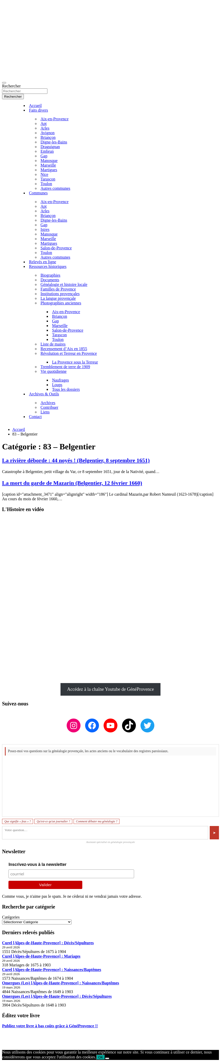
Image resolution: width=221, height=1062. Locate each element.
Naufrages (60, 380)
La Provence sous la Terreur (75, 362)
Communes (38, 193)
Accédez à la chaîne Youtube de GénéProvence (110, 689)
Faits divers (38, 110)
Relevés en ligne (42, 262)
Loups (57, 385)
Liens (45, 412)
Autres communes (55, 188)
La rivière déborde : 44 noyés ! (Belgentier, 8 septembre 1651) (76, 460)
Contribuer (49, 407)
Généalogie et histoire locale (64, 284)
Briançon (48, 137)
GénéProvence (47, 1043)
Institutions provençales (60, 294)
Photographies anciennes (61, 303)
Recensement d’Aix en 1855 (64, 349)
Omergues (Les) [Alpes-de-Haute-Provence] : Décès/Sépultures (57, 996)
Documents (50, 280)
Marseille (48, 165)
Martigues (49, 170)
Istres (45, 229)
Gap (44, 156)
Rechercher (11, 86)
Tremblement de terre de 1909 (65, 367)
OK (100, 1057)
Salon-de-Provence (56, 248)
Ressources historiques (47, 266)
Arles (45, 128)
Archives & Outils (44, 394)
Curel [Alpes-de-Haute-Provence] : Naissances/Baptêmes (51, 969)
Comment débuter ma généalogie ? (96, 821)
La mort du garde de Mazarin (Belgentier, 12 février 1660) (72, 483)
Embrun (47, 151)
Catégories (10, 917)
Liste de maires (53, 344)
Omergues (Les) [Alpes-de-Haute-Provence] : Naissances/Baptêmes (60, 983)
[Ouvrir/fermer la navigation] (4, 83)
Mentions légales (16, 1034)
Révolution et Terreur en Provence (69, 353)
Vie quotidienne (54, 371)
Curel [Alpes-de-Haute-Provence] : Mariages (41, 956)
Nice (44, 174)
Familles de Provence (58, 289)
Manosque (49, 160)
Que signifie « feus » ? (17, 821)
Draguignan (50, 146)
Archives (48, 403)
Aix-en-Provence (54, 119)
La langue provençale (58, 298)
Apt (44, 123)
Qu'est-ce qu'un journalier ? (53, 821)
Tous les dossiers (66, 389)
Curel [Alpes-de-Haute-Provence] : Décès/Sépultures (48, 943)
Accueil (35, 105)
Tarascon (48, 179)
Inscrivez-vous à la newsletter (37, 864)
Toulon (46, 183)
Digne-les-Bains (54, 142)
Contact (35, 416)
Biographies (50, 275)
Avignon (48, 133)
